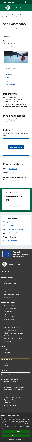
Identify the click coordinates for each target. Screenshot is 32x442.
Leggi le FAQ (7, 403)
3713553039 (13, 172)
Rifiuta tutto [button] (16, 435)
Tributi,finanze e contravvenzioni (13, 333)
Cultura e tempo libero (10, 308)
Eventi (6, 365)
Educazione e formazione (11, 327)
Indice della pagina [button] (11, 69)
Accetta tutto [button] (16, 431)
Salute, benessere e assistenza (13, 338)
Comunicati (7, 352)
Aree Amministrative (10, 283)
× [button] (30, 414)
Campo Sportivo (6, 17)
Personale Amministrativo (11, 294)
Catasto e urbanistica (10, 316)
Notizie (6, 350)
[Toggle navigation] (3, 7)
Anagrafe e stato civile (10, 306)
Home (3, 15)
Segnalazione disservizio (11, 400)
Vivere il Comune (13, 15)
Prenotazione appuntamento (12, 397)
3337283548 (13, 169)
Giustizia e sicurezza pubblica (12, 330)
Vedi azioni (7, 37)
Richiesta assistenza (10, 405)
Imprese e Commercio (10, 314)
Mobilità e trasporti (9, 319)
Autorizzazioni (8, 341)
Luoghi (22, 15)
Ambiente (7, 336)
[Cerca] (28, 8)
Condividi (7, 33)
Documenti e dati (9, 297)
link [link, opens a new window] (7, 428)
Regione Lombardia (8, 2)
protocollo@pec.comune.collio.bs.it (14, 387)
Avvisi (5, 355)
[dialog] (16, 427)
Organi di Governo (9, 281)
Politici (6, 292)
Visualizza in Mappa (16, 147)
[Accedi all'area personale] (25, 2)
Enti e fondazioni (9, 289)
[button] (16, 439)
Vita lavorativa (8, 311)
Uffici (5, 286)
